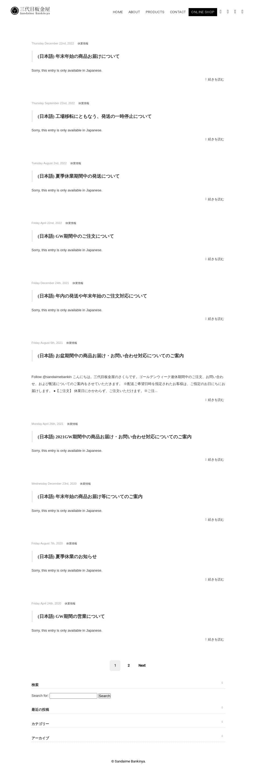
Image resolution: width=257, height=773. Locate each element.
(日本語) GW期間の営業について (73, 615)
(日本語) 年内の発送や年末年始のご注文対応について (96, 295)
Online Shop (202, 12)
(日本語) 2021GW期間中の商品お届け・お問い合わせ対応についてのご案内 (119, 436)
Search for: (40, 695)
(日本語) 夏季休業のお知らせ (69, 555)
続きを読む (216, 79)
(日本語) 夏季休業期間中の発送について (81, 176)
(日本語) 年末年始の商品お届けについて (81, 56)
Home (118, 12)
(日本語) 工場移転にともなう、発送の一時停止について (98, 116)
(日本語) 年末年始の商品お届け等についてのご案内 (93, 496)
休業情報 (84, 43)
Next (141, 665)
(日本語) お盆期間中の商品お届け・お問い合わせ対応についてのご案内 (115, 355)
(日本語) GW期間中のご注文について (78, 235)
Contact (178, 12)
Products (155, 12)
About (134, 12)
